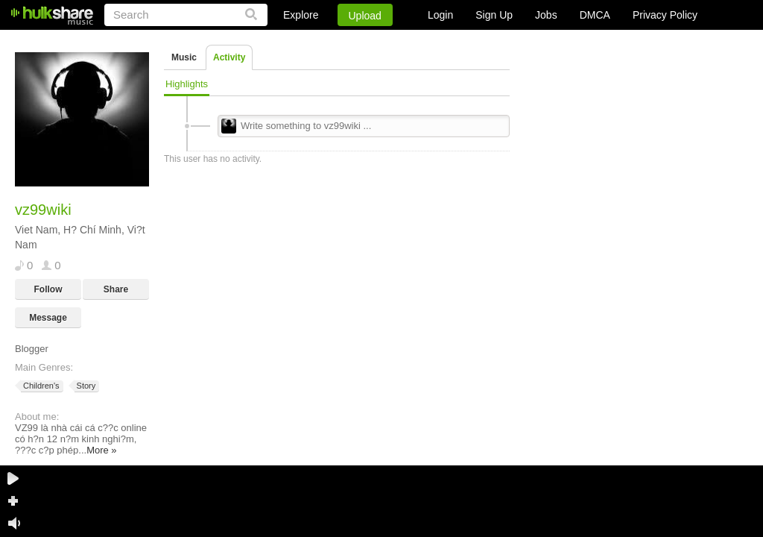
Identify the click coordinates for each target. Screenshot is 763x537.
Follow (48, 289)
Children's (40, 386)
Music (184, 57)
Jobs (546, 15)
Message (48, 318)
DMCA (595, 15)
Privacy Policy (665, 15)
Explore (300, 15)
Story (85, 386)
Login (440, 15)
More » (101, 450)
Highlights (186, 84)
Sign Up (494, 15)
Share (116, 289)
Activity (229, 57)
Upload (365, 16)
